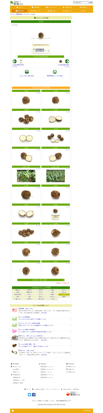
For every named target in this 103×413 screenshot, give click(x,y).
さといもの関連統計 (24, 317)
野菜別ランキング (46, 372)
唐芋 (18, 296)
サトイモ (26, 14)
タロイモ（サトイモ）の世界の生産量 (29, 323)
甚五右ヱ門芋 (18, 294)
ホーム (20, 7)
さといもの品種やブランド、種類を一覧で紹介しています (33, 346)
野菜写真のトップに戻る (55, 76)
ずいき (29, 294)
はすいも (52, 296)
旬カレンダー (51, 7)
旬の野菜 (16, 369)
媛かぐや (18, 299)
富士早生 (29, 299)
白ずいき (64, 292)
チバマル (15, 66)
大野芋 (17, 292)
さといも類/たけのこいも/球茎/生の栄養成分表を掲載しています (35, 331)
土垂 (29, 296)
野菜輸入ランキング (47, 369)
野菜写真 (20, 11)
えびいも (64, 290)
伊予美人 (41, 290)
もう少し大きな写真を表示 (40, 56)
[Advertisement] (41, 82)
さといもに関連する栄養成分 (27, 329)
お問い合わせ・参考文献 (70, 389)
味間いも (18, 290)
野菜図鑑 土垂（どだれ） (26, 308)
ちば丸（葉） (26, 167)
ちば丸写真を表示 (18, 65)
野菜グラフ (16, 372)
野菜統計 (83, 7)
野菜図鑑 (36, 7)
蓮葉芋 (64, 296)
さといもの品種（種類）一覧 (27, 344)
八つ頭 (52, 299)
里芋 (52, 292)
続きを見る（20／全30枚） (48, 280)
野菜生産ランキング (47, 366)
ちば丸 (26, 91)
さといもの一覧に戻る (27, 76)
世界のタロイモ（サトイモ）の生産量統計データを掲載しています (35, 325)
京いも (40, 292)
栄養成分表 (67, 7)
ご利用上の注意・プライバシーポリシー (46, 389)
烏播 (52, 290)
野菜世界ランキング (47, 377)
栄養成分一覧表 (18, 383)
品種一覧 (51, 11)
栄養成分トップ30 (18, 380)
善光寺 (52, 294)
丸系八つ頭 (40, 299)
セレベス (41, 294)
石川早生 (29, 290)
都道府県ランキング (47, 374)
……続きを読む (43, 312)
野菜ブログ (67, 11)
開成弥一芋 (29, 292)
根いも (40, 296)
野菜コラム (35, 11)
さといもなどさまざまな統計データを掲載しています (32, 319)
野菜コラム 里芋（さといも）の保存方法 (31, 336)
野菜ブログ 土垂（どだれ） (27, 350)
